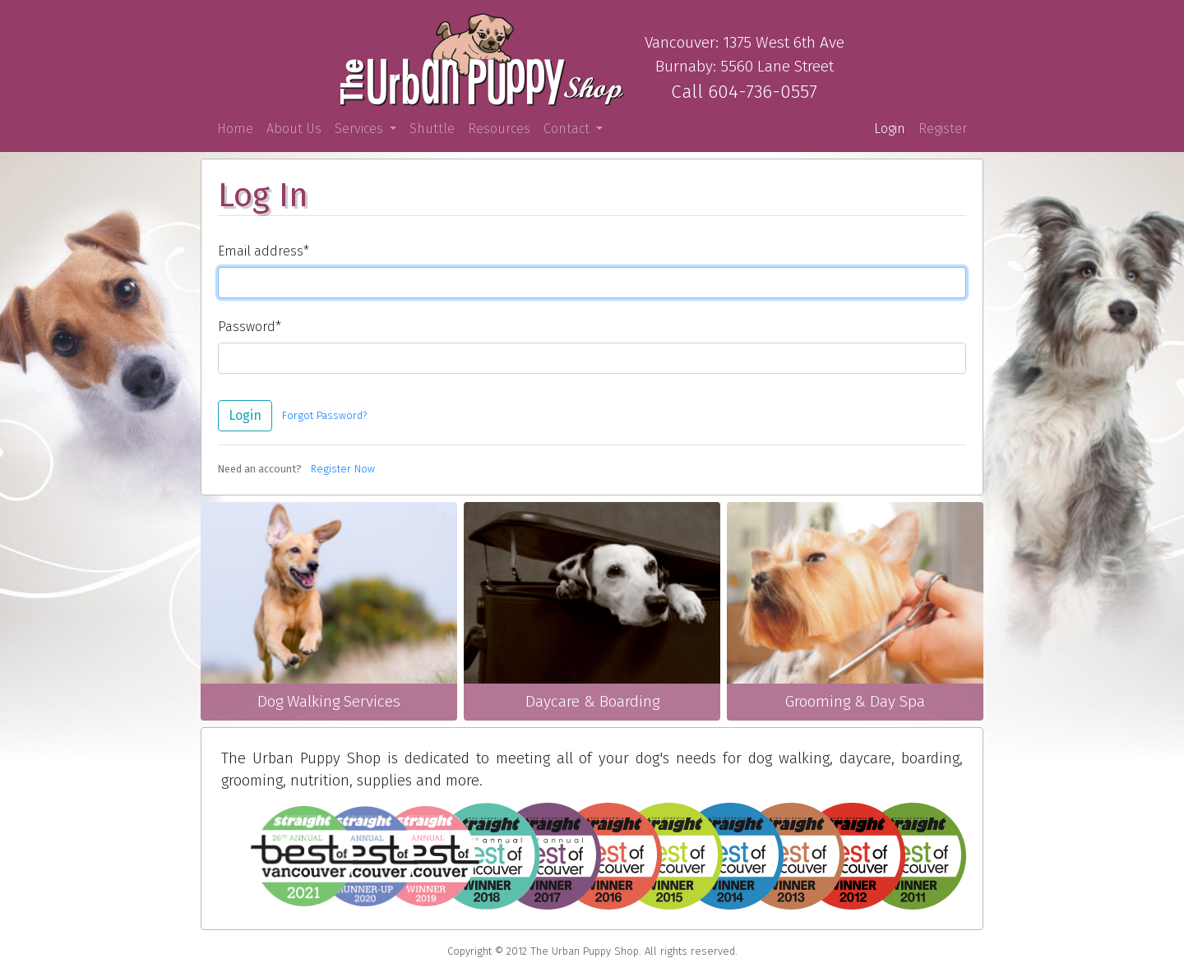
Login (889, 128)
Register (942, 128)
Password (249, 326)
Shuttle (432, 128)
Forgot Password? (324, 415)
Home (238, 127)
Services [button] (360, 128)
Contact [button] (568, 128)
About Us (293, 128)
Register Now (343, 469)
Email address (263, 251)
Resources (499, 128)
